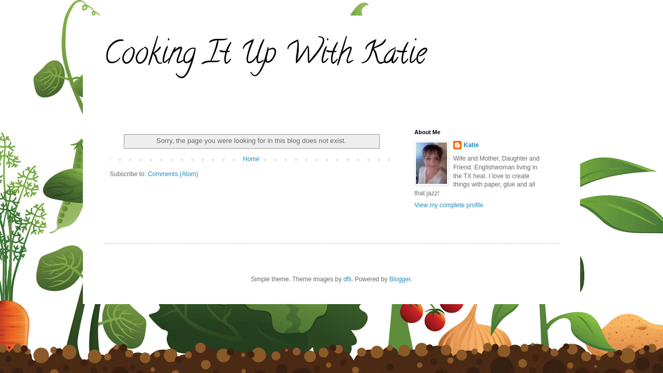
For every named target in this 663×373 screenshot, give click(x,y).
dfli (347, 279)
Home (251, 159)
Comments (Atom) (173, 174)
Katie (471, 145)
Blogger (400, 279)
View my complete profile (448, 205)
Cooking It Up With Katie (265, 56)
